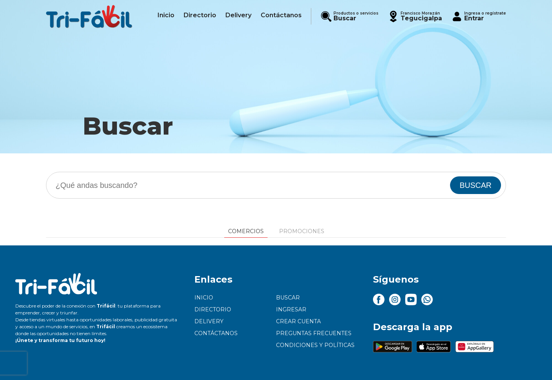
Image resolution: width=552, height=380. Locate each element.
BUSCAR (475, 185)
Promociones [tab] (301, 231)
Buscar (288, 297)
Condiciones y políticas (315, 345)
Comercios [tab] (246, 231)
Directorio (212, 309)
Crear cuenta (298, 321)
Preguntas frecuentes (314, 333)
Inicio (203, 297)
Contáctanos (216, 333)
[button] (415, 16)
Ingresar (291, 309)
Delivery (208, 321)
